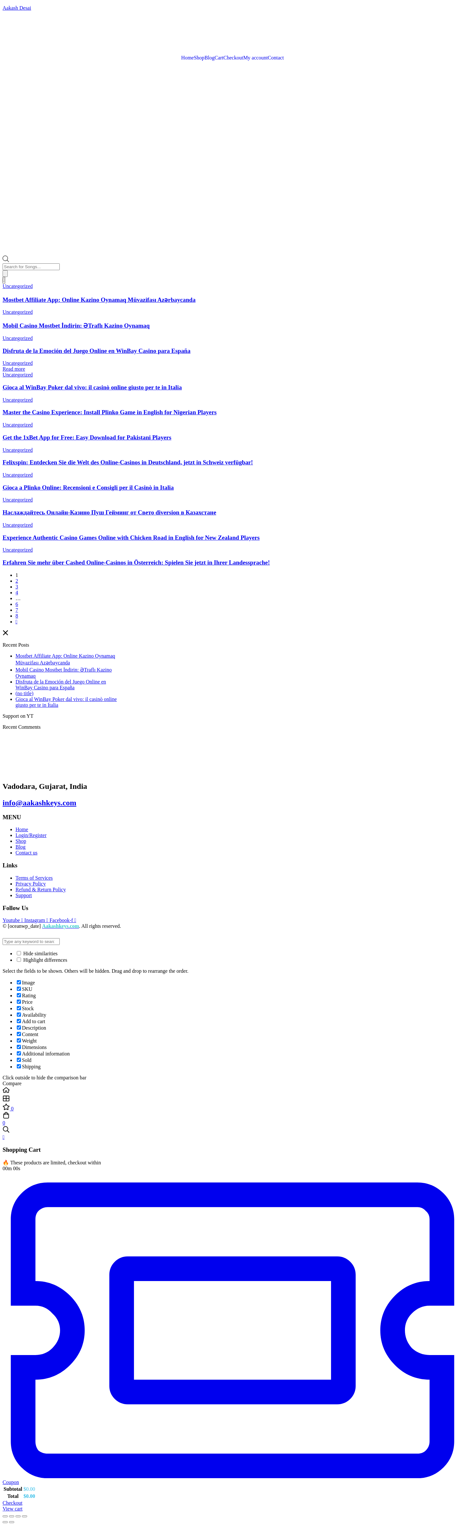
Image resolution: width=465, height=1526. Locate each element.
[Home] (232, 1090)
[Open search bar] (6, 260)
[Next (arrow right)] (11, 1522)
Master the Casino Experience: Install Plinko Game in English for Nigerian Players (110, 412)
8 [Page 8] (17, 616)
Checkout (233, 57)
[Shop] (232, 1099)
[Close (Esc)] (24, 1516)
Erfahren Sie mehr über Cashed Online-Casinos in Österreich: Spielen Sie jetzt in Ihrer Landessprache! (136, 562)
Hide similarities (37, 953)
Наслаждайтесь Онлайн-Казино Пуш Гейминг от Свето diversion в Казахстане (109, 512)
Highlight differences (42, 960)
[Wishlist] (232, 1107)
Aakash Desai (17, 8)
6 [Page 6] (17, 604)
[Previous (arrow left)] (5, 1522)
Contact (276, 57)
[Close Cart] (4, 1137)
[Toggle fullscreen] (11, 1516)
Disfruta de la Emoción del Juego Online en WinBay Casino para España (97, 350)
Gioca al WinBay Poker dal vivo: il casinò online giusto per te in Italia (92, 387)
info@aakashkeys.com (39, 803)
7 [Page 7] (17, 610)
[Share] (18, 1516)
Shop (199, 57)
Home (187, 57)
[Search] (5, 273)
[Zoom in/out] (5, 1516)
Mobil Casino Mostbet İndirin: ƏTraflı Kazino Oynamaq (76, 325)
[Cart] (4, 280)
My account (255, 57)
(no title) (25, 693)
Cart (218, 57)
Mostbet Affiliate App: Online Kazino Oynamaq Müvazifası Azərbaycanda (99, 299)
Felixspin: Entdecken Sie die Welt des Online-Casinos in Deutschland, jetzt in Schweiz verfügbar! (128, 462)
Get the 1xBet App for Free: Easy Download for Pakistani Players (87, 437)
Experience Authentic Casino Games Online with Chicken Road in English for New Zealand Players (131, 537)
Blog (209, 57)
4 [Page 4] (17, 592)
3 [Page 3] (17, 586)
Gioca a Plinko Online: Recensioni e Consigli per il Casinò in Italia (88, 487)
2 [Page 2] (17, 581)
